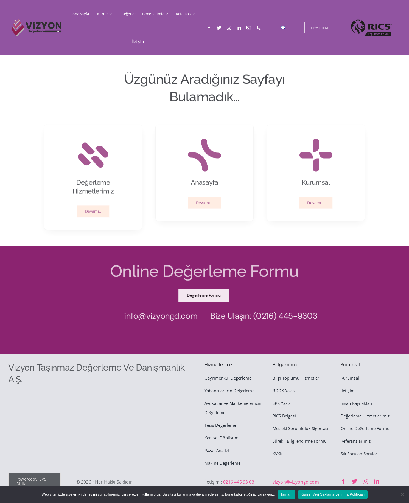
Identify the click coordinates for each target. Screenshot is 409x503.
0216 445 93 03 (238, 482)
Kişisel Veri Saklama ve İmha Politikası (333, 494)
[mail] (248, 28)
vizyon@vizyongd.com (296, 482)
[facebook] (209, 28)
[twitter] (219, 28)
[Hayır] (402, 494)
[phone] (259, 28)
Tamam (287, 494)
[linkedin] (239, 28)
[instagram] (229, 28)
